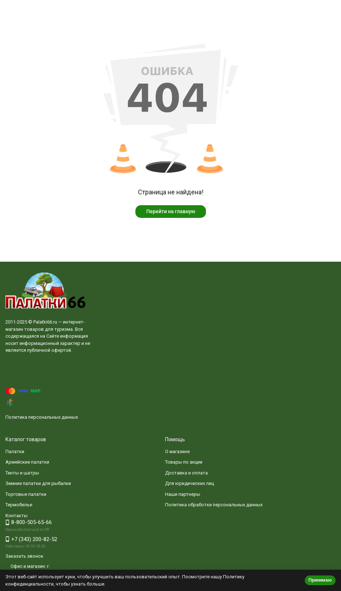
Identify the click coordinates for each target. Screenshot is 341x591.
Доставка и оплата (186, 473)
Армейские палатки (27, 462)
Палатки (14, 451)
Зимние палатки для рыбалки (38, 483)
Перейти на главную (170, 211)
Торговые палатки (25, 494)
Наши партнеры (182, 494)
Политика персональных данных (41, 417)
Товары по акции (183, 462)
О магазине (177, 451)
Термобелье (18, 504)
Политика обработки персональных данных (213, 504)
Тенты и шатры (22, 473)
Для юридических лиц (189, 483)
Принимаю (320, 580)
